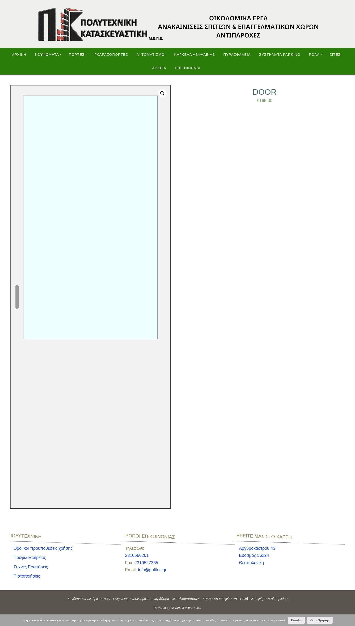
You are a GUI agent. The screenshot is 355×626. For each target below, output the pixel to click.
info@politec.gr (152, 569)
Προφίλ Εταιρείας (29, 557)
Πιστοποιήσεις (26, 576)
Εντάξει (296, 620)
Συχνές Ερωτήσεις (30, 567)
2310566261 (137, 555)
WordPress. (193, 607)
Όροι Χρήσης (320, 620)
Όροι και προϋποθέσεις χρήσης (42, 548)
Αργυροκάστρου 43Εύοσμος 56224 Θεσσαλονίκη (257, 555)
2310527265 (146, 562)
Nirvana (176, 607)
